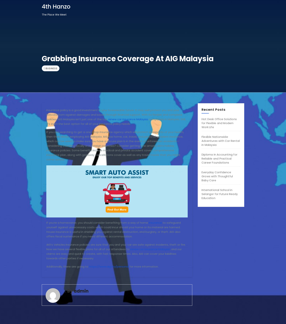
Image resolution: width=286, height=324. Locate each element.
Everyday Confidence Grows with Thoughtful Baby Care (217, 176)
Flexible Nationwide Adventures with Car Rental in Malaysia (221, 141)
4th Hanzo (56, 6)
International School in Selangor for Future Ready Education (220, 194)
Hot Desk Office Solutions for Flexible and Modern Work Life (219, 123)
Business (51, 68)
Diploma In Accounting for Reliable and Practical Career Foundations (219, 158)
